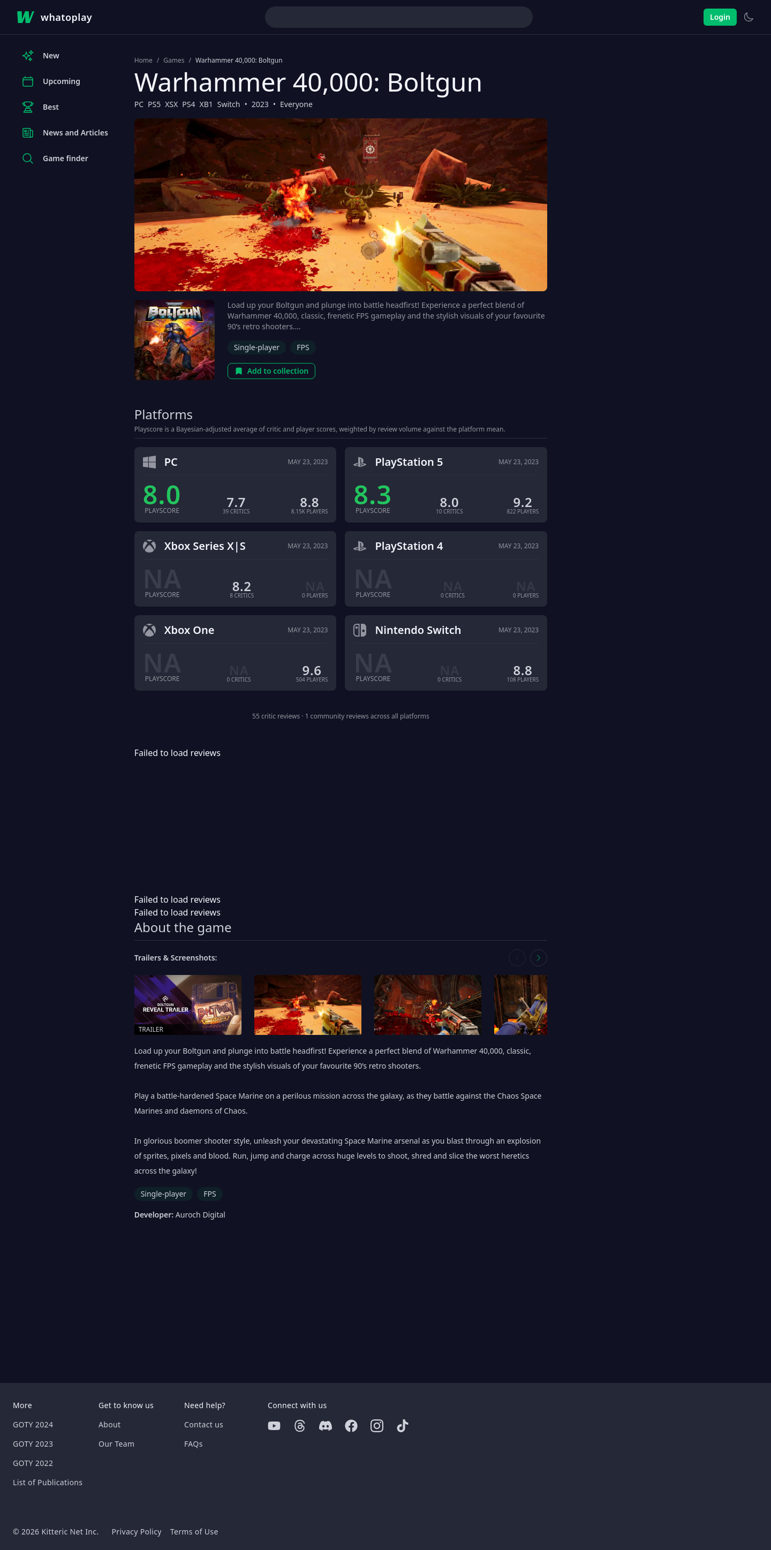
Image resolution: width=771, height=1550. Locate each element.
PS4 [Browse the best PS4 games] (188, 104)
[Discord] (325, 1425)
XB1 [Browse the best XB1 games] (206, 104)
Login (720, 17)
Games (173, 60)
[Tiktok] (402, 1425)
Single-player (256, 347)
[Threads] (299, 1425)
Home (143, 60)
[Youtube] (274, 1425)
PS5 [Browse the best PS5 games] (154, 104)
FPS (303, 347)
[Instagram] (377, 1425)
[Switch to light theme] (748, 17)
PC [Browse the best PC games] (138, 104)
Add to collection (272, 371)
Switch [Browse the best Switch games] (228, 104)
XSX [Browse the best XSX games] (171, 104)
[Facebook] (351, 1425)
